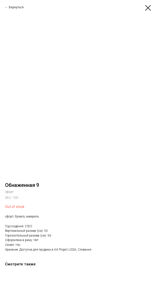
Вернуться (16, 7)
